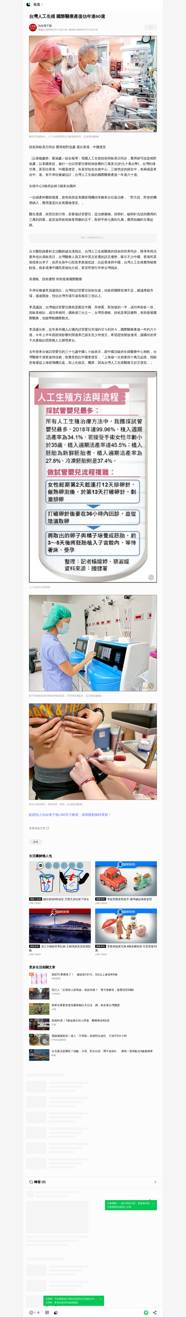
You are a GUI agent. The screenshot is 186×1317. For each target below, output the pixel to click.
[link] (47, 1312)
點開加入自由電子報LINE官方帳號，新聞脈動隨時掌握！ (70, 815)
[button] (35, 1312)
